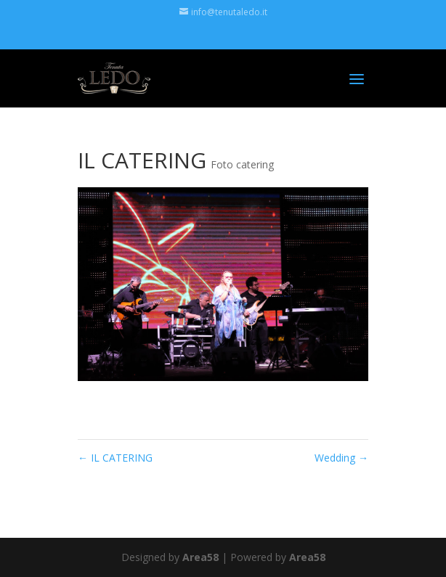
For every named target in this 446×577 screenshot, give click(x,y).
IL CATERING (115, 458)
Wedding (341, 458)
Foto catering (242, 164)
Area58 (200, 557)
